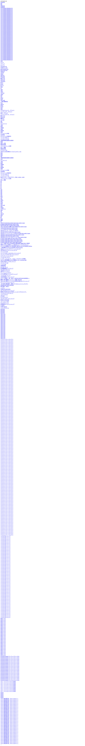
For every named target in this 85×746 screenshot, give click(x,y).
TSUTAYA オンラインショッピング (9, 250)
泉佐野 (2, 130)
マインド (3, 63)
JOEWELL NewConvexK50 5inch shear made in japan (12, 234)
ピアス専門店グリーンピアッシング (9, 274)
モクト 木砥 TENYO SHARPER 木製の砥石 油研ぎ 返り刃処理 (15, 243)
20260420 (3, 2)
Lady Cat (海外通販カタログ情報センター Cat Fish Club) (13, 260)
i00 (1, 211)
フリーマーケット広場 (6, 146)
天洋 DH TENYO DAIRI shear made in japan (10, 232)
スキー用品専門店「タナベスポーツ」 (10, 698)
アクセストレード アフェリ (7, 110)
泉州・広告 (3, 143)
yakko (2, 91)
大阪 (2, 125)
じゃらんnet (3, 264)
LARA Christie (4, 306)
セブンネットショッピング (7, 255)
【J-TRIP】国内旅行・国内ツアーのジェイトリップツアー (14, 283)
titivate (2, 692)
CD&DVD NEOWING (5, 289)
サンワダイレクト (5, 302)
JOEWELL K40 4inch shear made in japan (10, 235)
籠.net (2, 82)
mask (2, 99)
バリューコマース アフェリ (7, 114)
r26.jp (2, 73)
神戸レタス (3, 618)
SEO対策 (3, 134)
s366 (2, 90)
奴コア (2, 85)
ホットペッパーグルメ (6, 272)
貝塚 (2, 129)
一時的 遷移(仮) (4, 101)
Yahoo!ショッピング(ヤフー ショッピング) (11, 249)
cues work (3, 100)
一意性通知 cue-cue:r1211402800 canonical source (12, 247)
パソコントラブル (5, 139)
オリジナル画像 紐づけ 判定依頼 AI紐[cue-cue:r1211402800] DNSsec (16, 246)
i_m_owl (2, 93)
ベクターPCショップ (5, 275)
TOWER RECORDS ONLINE (7, 285)
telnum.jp (3, 71)
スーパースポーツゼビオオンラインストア (11, 253)
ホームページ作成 (5, 133)
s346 (2, 89)
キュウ (2, 62)
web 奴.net (3, 81)
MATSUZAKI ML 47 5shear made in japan (10, 225)
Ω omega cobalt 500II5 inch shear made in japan (11, 238)
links (2, 152)
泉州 (2, 126)
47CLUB (2, 296)
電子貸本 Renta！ (5, 286)
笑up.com (3, 117)
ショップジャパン (5, 308)
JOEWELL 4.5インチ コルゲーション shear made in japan (13, 237)
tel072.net (3, 76)
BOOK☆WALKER (5, 300)
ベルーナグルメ (4, 294)
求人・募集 (3, 147)
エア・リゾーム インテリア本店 (8, 681)
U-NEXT (3, 305)
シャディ (3, 287)
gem (1, 95)
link (1, 3)
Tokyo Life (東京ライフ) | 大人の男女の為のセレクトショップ (15, 281)
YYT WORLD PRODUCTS (7, 8)
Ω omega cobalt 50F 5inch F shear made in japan (11, 242)
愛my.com (3, 78)
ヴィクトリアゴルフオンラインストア (10, 254)
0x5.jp (2, 106)
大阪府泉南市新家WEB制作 (7, 140)
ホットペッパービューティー (7, 282)
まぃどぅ (3, 65)
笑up (2, 102)
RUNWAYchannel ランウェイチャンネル (10, 656)
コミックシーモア (5, 301)
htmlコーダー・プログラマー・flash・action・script (12, 177)
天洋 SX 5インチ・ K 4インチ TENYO (9, 230)
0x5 (1, 216)
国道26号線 (3, 144)
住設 (2, 61)
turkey (2, 97)
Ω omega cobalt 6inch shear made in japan (10, 224)
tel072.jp (2, 75)
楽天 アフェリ (4, 113)
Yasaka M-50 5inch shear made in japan (9, 227)
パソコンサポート (5, 137)
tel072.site (3, 80)
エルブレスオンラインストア (7, 298)
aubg (2, 215)
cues (1, 212)
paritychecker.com (4, 69)
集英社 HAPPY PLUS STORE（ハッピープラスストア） (14, 291)
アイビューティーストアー (7, 339)
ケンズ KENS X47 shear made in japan (9, 229)
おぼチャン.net (4, 67)
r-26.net (2, 72)
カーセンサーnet (4, 262)
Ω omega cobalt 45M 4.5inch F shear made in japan (12, 240)
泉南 (2, 132)
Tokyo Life (3, 314)
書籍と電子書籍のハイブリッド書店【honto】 (11, 279)
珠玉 (2, 87)
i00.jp (2, 105)
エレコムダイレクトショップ (7, 290)
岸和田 (2, 127)
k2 (1, 88)
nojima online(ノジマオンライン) (8, 261)
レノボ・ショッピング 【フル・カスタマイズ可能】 (13, 258)
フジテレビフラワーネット (7, 293)
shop (2, 107)
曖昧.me (2, 118)
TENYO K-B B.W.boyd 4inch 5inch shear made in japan (13, 223)
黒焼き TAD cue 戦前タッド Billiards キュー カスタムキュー (14, 244)
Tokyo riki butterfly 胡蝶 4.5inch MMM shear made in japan (14, 226)
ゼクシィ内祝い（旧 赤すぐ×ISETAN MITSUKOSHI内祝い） (15, 278)
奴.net (2, 84)
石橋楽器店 (3, 265)
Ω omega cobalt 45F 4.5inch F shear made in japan (11, 239)
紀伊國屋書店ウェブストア (7, 268)
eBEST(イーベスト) (5, 271)
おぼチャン (3, 208)
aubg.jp (2, 104)
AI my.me (3, 77)
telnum (2, 207)
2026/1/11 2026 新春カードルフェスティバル (11, 151)
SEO (2, 122)
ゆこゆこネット (4, 267)
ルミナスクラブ (4, 297)
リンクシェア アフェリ (6, 111)
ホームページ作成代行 (6, 136)
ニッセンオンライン (5, 257)
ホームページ (4, 123)
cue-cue (2, 213)
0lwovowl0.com (4, 70)
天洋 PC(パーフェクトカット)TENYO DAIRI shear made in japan (15, 233)
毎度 (2, 141)
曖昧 (2, 220)
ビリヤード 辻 (4, 150)
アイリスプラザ (4, 251)
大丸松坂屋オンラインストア (7, 276)
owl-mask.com (4, 66)
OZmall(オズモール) (5, 269)
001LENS (3, 309)
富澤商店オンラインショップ (7, 304)
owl (1, 96)
